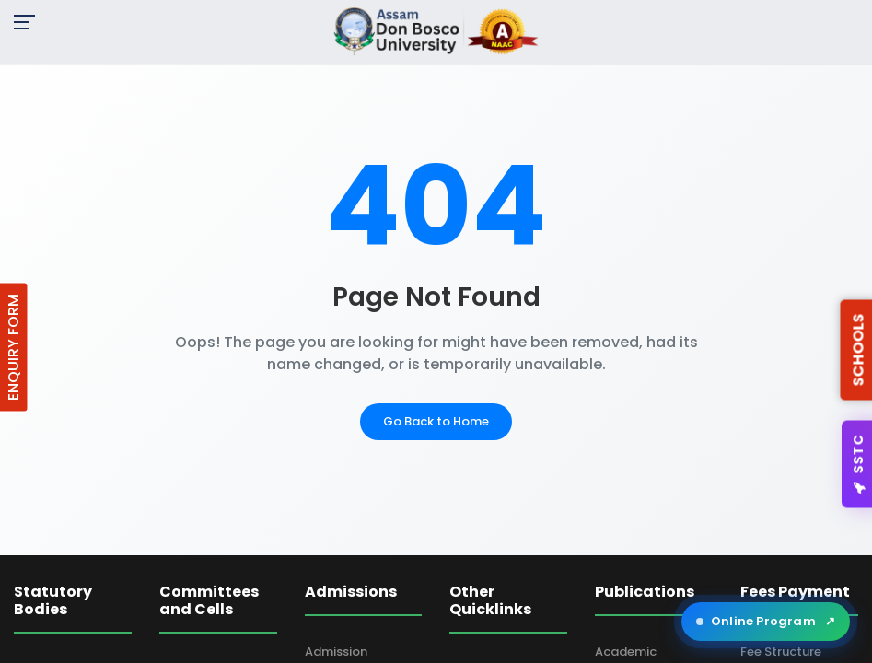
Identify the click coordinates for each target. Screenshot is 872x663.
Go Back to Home (436, 421)
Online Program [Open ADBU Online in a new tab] (765, 621)
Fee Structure (780, 651)
